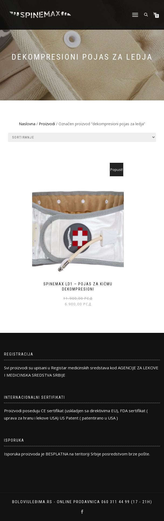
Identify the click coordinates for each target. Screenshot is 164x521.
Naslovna (27, 123)
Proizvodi (47, 123)
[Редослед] (82, 137)
